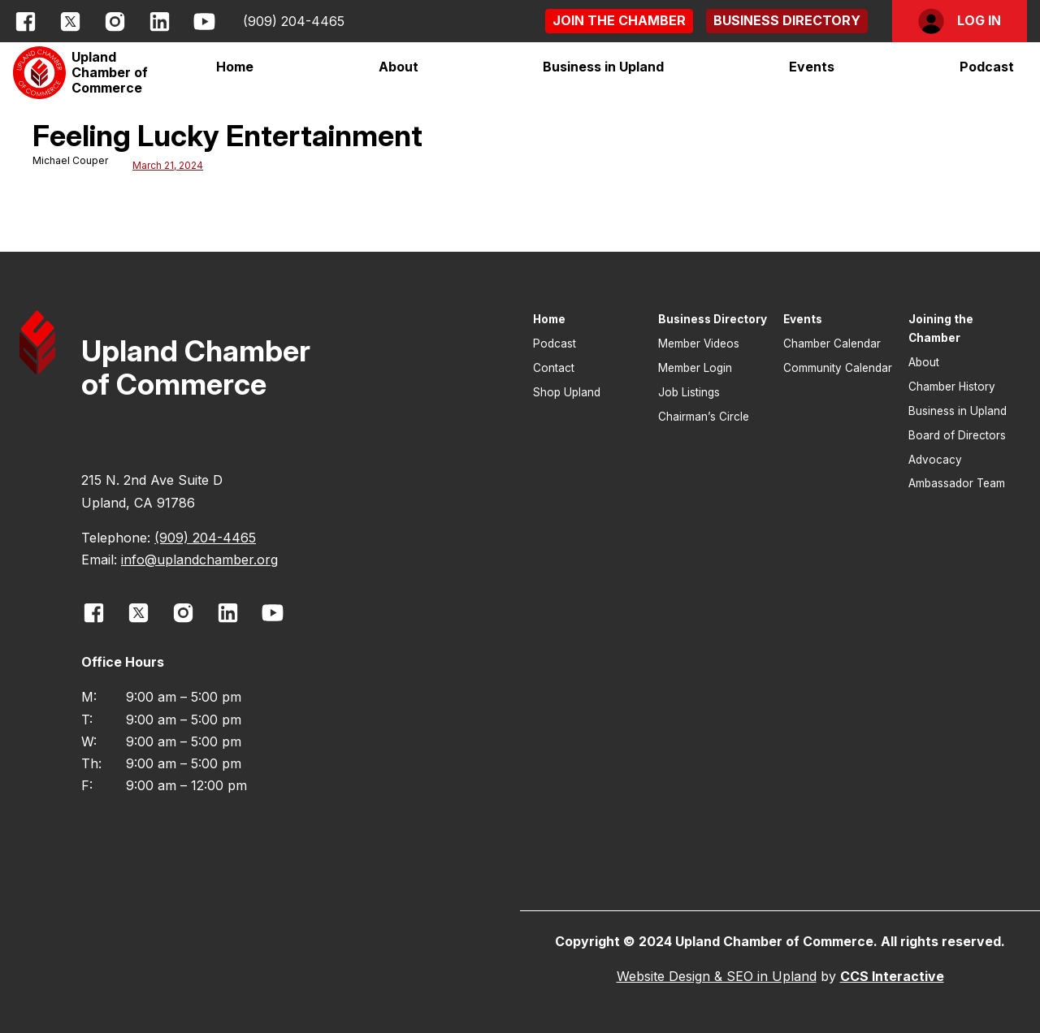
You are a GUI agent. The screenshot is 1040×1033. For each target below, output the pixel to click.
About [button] (923, 362)
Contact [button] (553, 367)
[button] (619, 20)
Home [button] (235, 66)
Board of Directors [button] (957, 435)
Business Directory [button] (712, 319)
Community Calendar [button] (837, 367)
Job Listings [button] (689, 392)
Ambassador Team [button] (956, 483)
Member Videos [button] (698, 343)
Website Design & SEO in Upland (717, 976)
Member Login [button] (695, 367)
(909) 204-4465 (293, 21)
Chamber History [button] (951, 386)
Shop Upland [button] (566, 392)
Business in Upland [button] (957, 410)
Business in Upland (603, 66)
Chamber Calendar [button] (832, 343)
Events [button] (802, 319)
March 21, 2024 (167, 165)
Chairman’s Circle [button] (703, 416)
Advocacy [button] (935, 459)
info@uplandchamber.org (199, 559)
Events (811, 66)
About (398, 66)
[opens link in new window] (25, 21)
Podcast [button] (987, 66)
